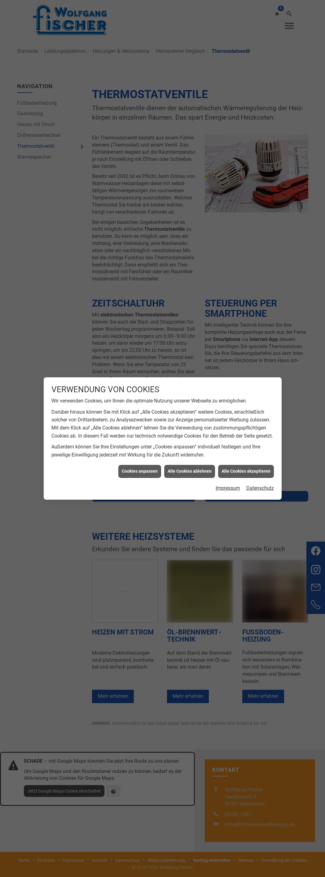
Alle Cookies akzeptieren (246, 439)
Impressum (228, 456)
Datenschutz (260, 456)
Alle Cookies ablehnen (190, 439)
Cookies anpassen (140, 439)
